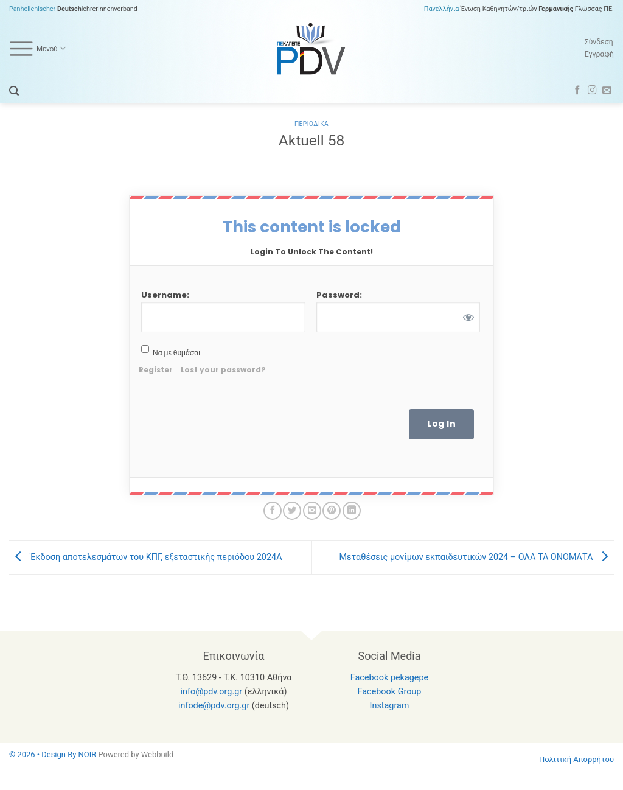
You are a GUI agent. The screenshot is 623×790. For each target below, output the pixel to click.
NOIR (87, 754)
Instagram (389, 706)
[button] (14, 91)
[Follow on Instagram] (592, 91)
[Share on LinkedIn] (352, 511)
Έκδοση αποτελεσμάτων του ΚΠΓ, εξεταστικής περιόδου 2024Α (145, 557)
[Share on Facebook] (272, 511)
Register (156, 370)
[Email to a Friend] (312, 511)
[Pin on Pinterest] (331, 511)
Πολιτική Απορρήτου (576, 759)
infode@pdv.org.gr (213, 706)
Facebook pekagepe (389, 678)
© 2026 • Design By (43, 754)
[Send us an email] (606, 91)
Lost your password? (223, 370)
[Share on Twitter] (292, 511)
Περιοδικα (311, 124)
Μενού (37, 49)
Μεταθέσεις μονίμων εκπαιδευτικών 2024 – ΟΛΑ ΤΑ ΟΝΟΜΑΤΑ (476, 557)
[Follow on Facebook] (577, 91)
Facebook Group (390, 692)
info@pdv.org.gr (212, 692)
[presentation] (364, 373)
